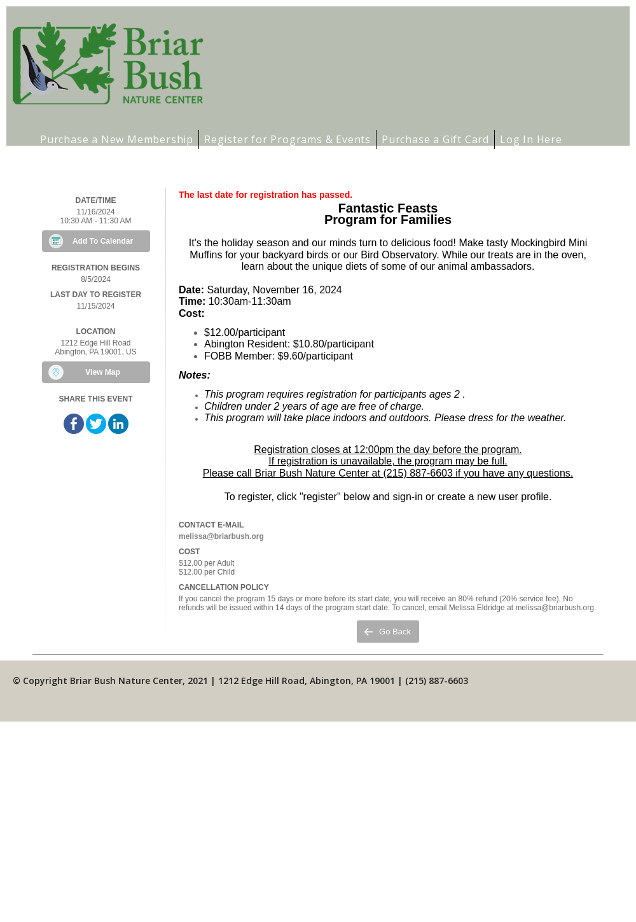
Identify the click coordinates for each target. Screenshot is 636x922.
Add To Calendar (103, 241)
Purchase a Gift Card (435, 139)
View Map (102, 372)
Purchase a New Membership (116, 139)
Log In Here (531, 139)
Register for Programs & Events (287, 139)
